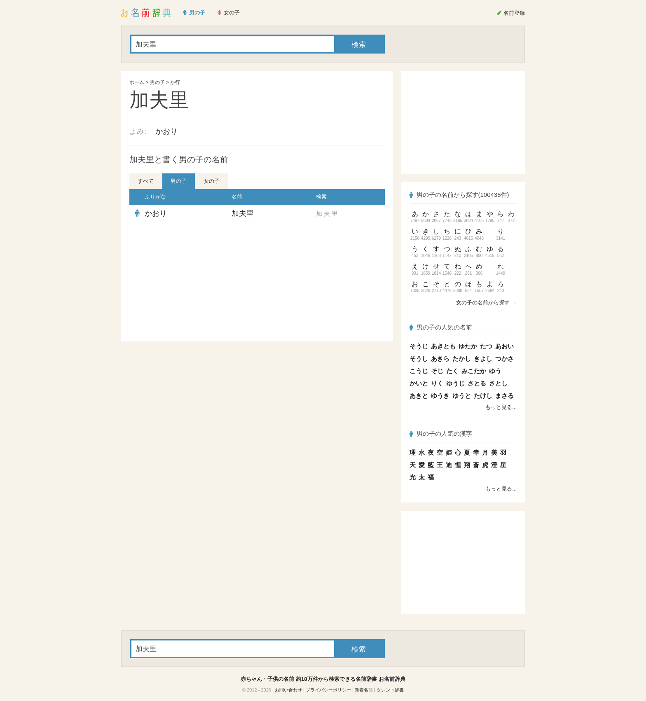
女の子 (212, 181)
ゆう (495, 370)
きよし (483, 358)
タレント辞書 (390, 689)
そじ (437, 370)
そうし (419, 358)
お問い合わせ (288, 689)
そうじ (419, 346)
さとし (498, 383)
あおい (504, 346)
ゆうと (461, 395)
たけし (483, 395)
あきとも (443, 346)
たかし (461, 358)
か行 (175, 82)
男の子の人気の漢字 (441, 433)
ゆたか (468, 346)
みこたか (473, 370)
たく (452, 370)
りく (437, 383)
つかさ (504, 358)
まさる (504, 395)
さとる (477, 383)
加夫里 (243, 213)
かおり (166, 131)
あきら (440, 358)
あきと (419, 395)
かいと (419, 383)
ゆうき (440, 395)
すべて (146, 181)
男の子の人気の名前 (441, 327)
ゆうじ (455, 383)
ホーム (136, 82)
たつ (486, 346)
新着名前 (364, 689)
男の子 (157, 82)
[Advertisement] (191, 281)
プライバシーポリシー (328, 689)
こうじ (419, 370)
